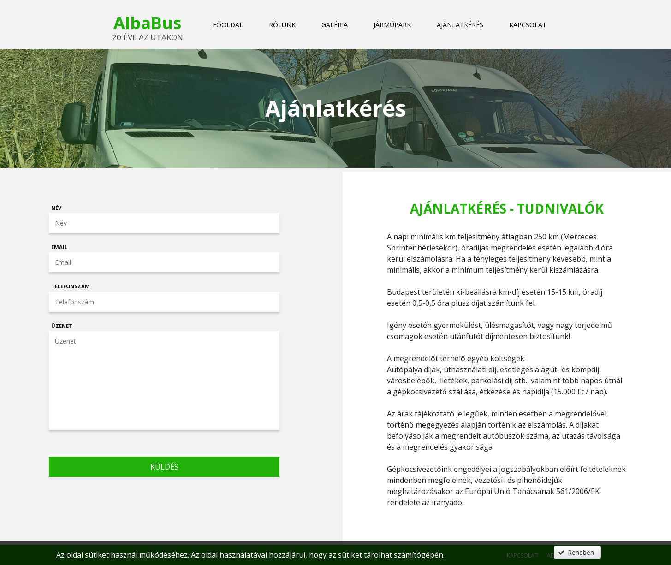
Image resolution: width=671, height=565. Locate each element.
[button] (577, 552)
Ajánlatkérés (460, 24)
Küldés (164, 467)
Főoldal (228, 24)
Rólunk (282, 24)
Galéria (334, 24)
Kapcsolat (527, 24)
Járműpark (392, 24)
